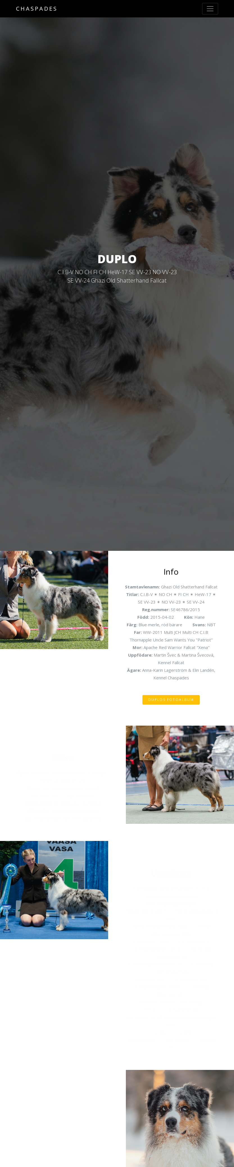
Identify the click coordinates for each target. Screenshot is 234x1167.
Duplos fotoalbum (171, 699)
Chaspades (37, 8)
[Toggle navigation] (210, 9)
